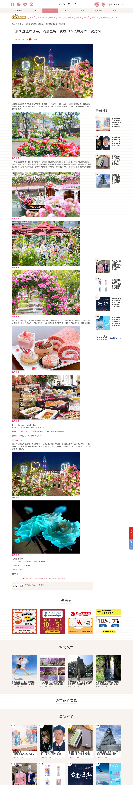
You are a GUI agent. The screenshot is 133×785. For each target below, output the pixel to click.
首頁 (13, 24)
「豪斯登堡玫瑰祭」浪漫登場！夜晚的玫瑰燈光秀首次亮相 (44, 24)
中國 (105, 17)
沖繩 (69, 17)
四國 (85, 17)
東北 (113, 17)
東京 (31, 17)
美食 (66, 10)
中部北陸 (95, 17)
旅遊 (50, 10)
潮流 (34, 10)
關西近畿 (41, 17)
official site (17, 440)
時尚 (82, 10)
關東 (51, 17)
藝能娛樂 (98, 10)
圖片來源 (15, 158)
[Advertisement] (110, 75)
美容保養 (18, 10)
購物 (114, 10)
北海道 (60, 17)
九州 (77, 17)
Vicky (17, 574)
